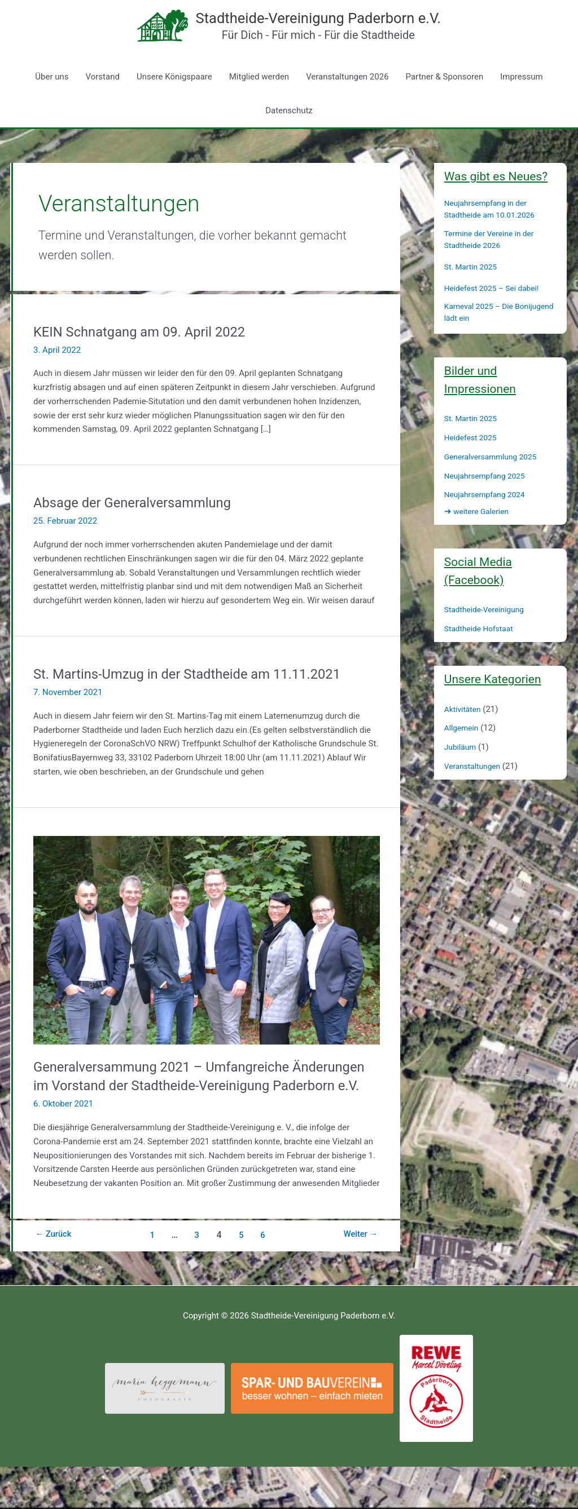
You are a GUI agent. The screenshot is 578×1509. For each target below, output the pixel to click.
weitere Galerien (479, 535)
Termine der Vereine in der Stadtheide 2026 (493, 262)
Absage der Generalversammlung (141, 525)
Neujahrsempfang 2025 (488, 499)
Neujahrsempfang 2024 (488, 518)
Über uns (51, 100)
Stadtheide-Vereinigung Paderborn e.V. (338, 28)
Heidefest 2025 (473, 460)
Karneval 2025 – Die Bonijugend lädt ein (482, 336)
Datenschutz (289, 134)
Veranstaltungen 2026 (347, 100)
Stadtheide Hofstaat (482, 652)
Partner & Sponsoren (445, 100)
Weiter (357, 1277)
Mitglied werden (259, 100)
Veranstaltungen (475, 789)
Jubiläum (461, 770)
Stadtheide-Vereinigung (488, 633)
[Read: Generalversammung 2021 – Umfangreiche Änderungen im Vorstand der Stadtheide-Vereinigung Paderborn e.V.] (206, 963)
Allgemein (463, 751)
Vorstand (103, 100)
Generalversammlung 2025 (495, 480)
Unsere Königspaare (174, 100)
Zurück (56, 1277)
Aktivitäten (464, 732)
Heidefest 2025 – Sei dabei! (496, 311)
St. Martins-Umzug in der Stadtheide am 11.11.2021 (201, 696)
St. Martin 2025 (473, 290)
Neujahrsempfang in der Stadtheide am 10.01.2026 (494, 233)
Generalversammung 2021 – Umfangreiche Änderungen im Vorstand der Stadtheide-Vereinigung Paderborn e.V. (204, 1108)
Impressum (521, 100)
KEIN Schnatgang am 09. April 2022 (149, 354)
